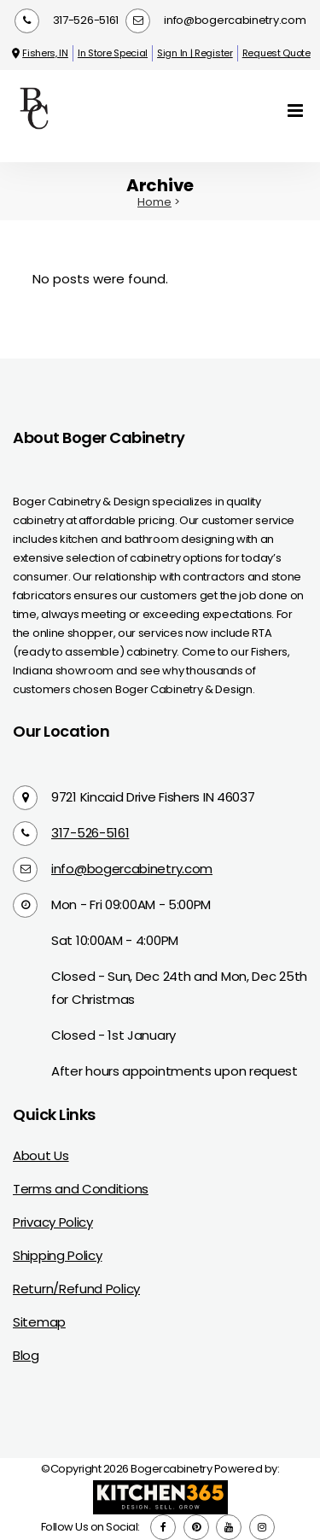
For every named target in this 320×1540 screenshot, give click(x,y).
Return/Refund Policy (76, 1289)
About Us (41, 1155)
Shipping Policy (57, 1255)
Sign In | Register (195, 53)
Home (154, 202)
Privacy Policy (53, 1222)
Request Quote (276, 53)
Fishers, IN (38, 53)
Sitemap (39, 1322)
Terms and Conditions (80, 1189)
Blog (26, 1355)
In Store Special (113, 53)
